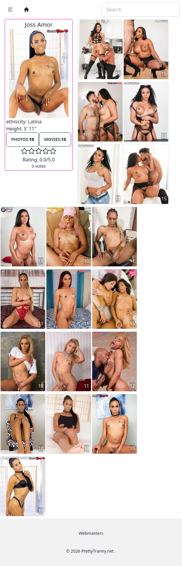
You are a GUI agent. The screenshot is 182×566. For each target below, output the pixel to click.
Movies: (55, 139)
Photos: (22, 139)
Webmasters (91, 533)
